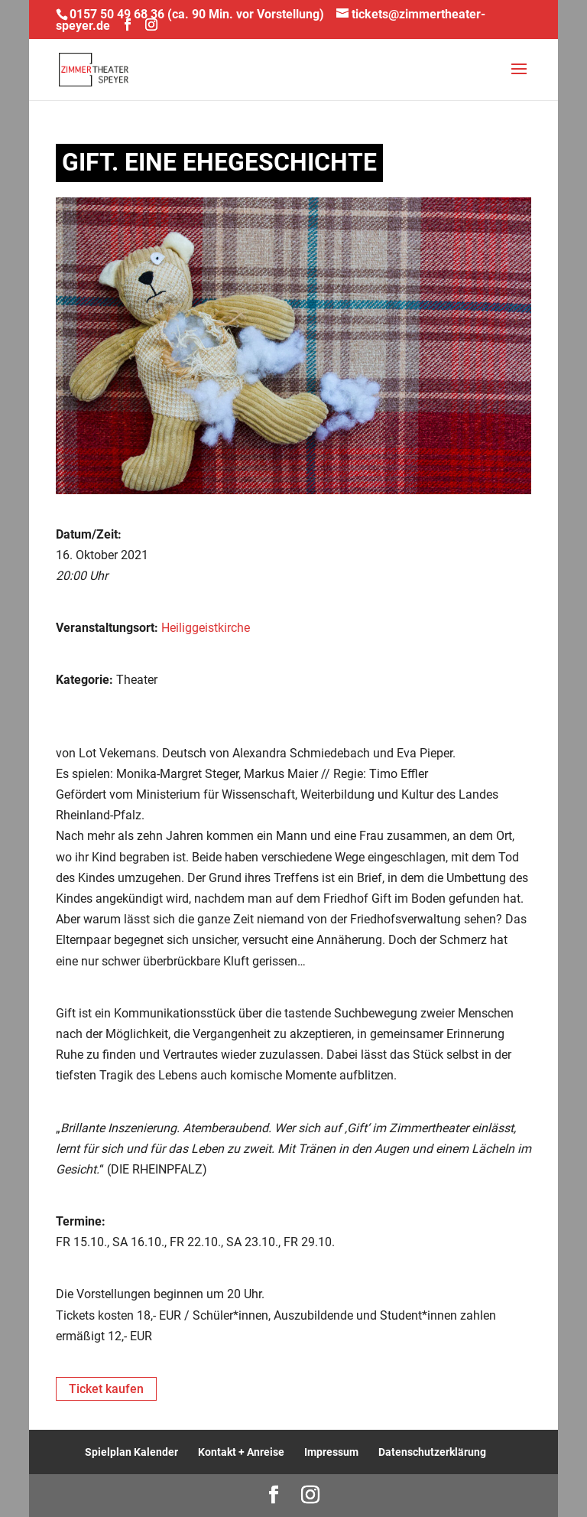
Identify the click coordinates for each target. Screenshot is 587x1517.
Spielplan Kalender (131, 1452)
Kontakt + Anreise (241, 1452)
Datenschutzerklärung (432, 1452)
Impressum (331, 1452)
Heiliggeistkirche (205, 627)
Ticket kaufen (106, 1389)
